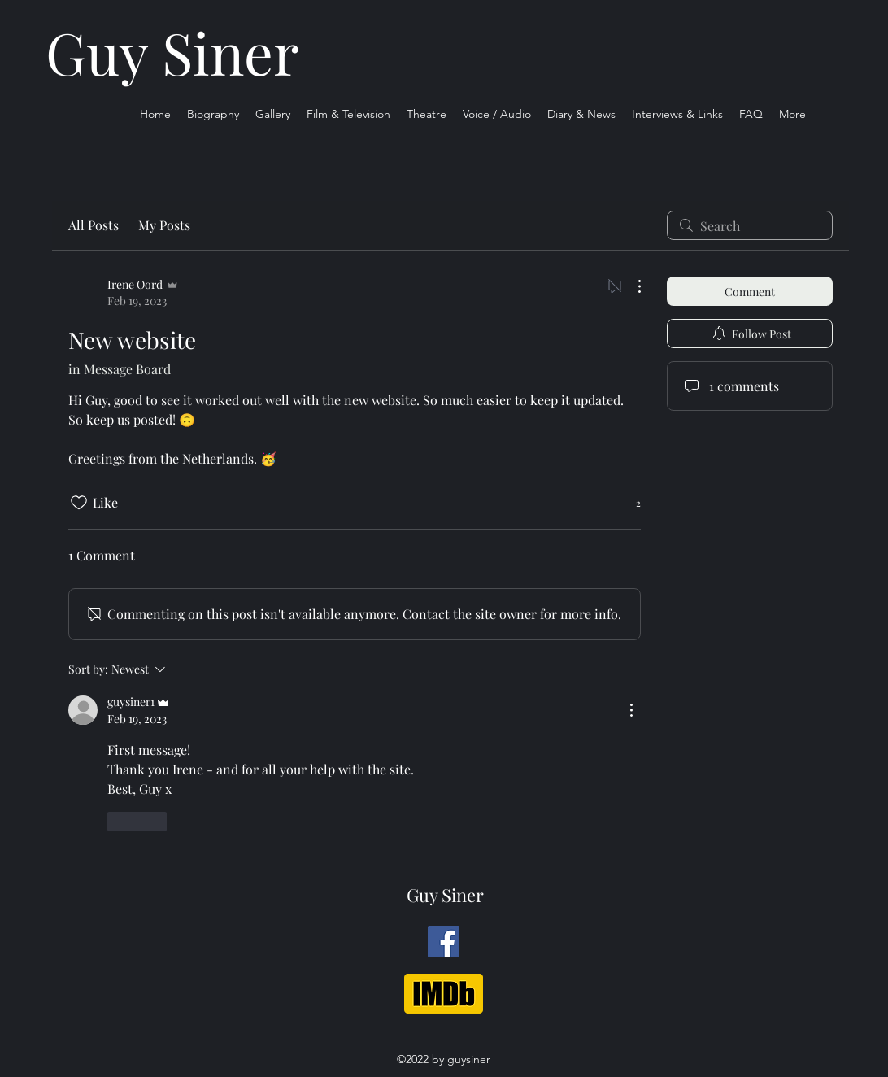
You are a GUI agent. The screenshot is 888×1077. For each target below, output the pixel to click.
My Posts (164, 224)
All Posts (93, 224)
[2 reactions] (629, 503)
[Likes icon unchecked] (78, 502)
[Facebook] (443, 941)
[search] (750, 225)
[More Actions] (631, 286)
